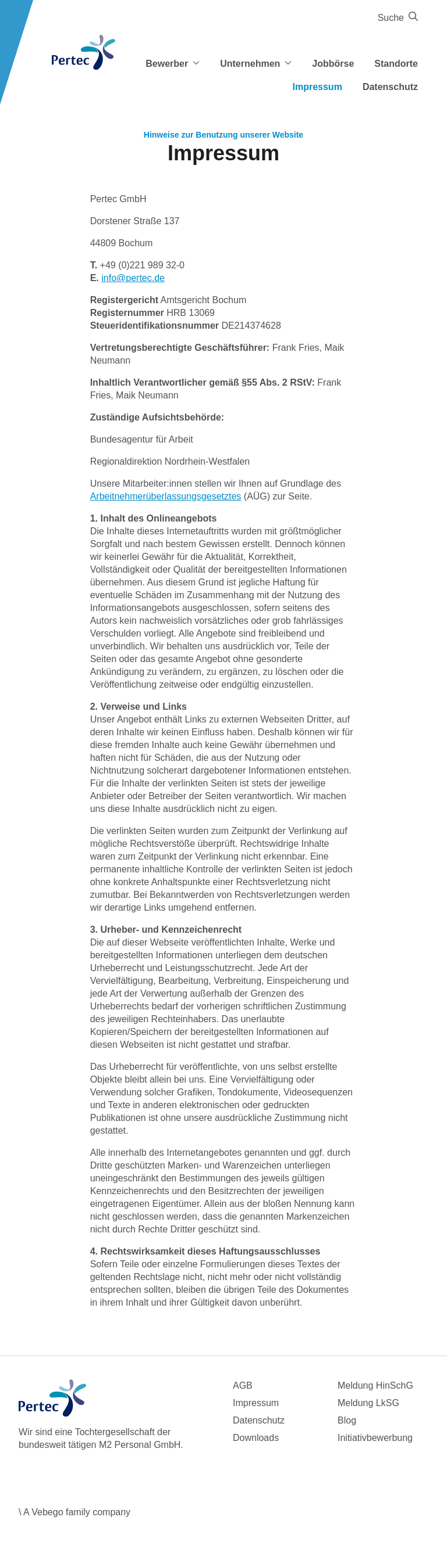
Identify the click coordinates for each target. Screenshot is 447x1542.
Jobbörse (333, 64)
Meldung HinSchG (375, 1385)
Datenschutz (390, 87)
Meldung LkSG (368, 1403)
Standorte (396, 64)
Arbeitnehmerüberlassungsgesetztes (166, 496)
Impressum (317, 87)
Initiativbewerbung (375, 1438)
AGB (243, 1385)
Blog (347, 1420)
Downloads (256, 1438)
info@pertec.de (133, 278)
